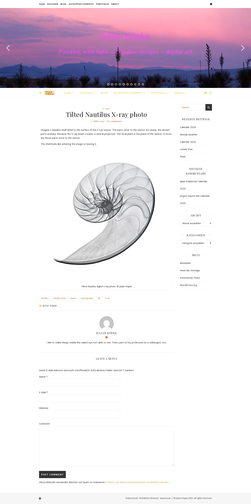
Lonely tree (186, 149)
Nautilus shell (59, 298)
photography (87, 298)
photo (73, 298)
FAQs (42, 4)
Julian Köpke (125, 36)
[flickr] (211, 4)
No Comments (114, 121)
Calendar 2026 (188, 127)
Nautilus (45, 298)
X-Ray (106, 108)
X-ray (107, 298)
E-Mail (43, 392)
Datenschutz (132, 498)
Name (43, 376)
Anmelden (185, 263)
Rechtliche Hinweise (149, 498)
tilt (99, 298)
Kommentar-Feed (190, 277)
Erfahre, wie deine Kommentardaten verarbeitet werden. (137, 482)
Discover (52, 4)
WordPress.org (188, 285)
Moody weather (189, 134)
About (115, 4)
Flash (183, 156)
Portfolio (102, 4)
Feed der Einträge (190, 270)
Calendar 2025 (188, 141)
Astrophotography (81, 4)
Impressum (165, 498)
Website (43, 408)
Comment (44, 423)
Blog (64, 4)
